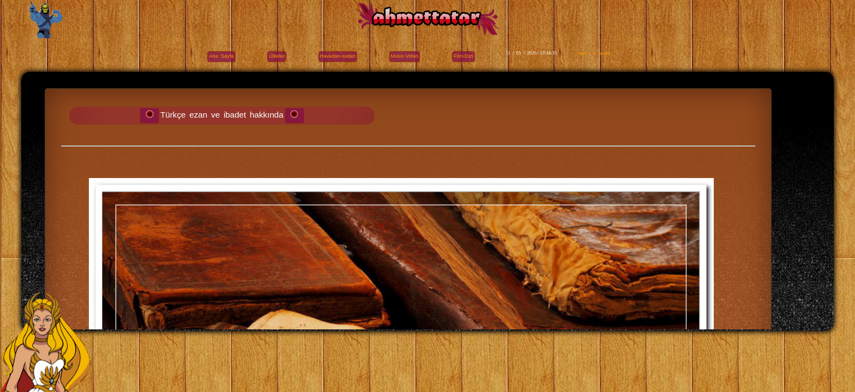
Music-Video (405, 56)
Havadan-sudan (338, 56)
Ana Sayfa (221, 56)
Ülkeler (277, 56)
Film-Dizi (463, 56)
